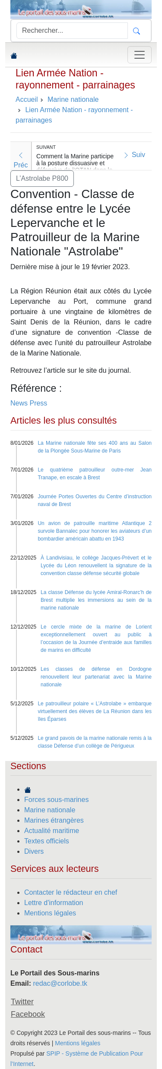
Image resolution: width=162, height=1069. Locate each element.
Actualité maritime (51, 830)
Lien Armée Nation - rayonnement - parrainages (75, 79)
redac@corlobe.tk (60, 983)
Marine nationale (49, 810)
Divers (34, 851)
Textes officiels (46, 841)
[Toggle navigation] (139, 54)
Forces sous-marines (56, 799)
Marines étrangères (54, 820)
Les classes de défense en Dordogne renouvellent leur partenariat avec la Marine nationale (96, 677)
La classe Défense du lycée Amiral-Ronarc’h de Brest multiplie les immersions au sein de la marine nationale (96, 600)
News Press (28, 403)
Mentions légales (50, 913)
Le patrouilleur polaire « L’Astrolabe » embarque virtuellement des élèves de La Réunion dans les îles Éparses (95, 711)
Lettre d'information (53, 902)
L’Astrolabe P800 (42, 178)
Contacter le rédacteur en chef (70, 892)
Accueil (27, 99)
